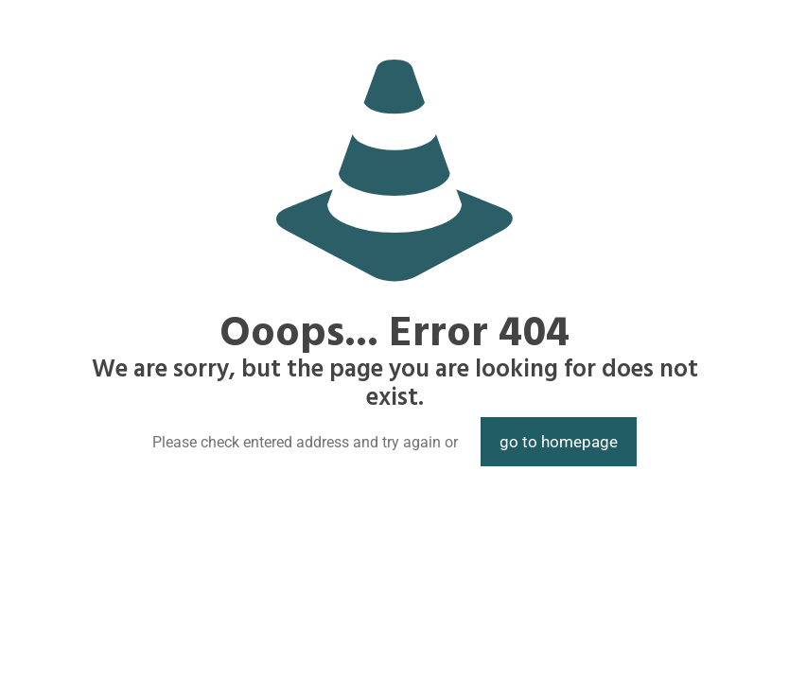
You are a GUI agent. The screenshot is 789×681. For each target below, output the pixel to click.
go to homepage (559, 441)
